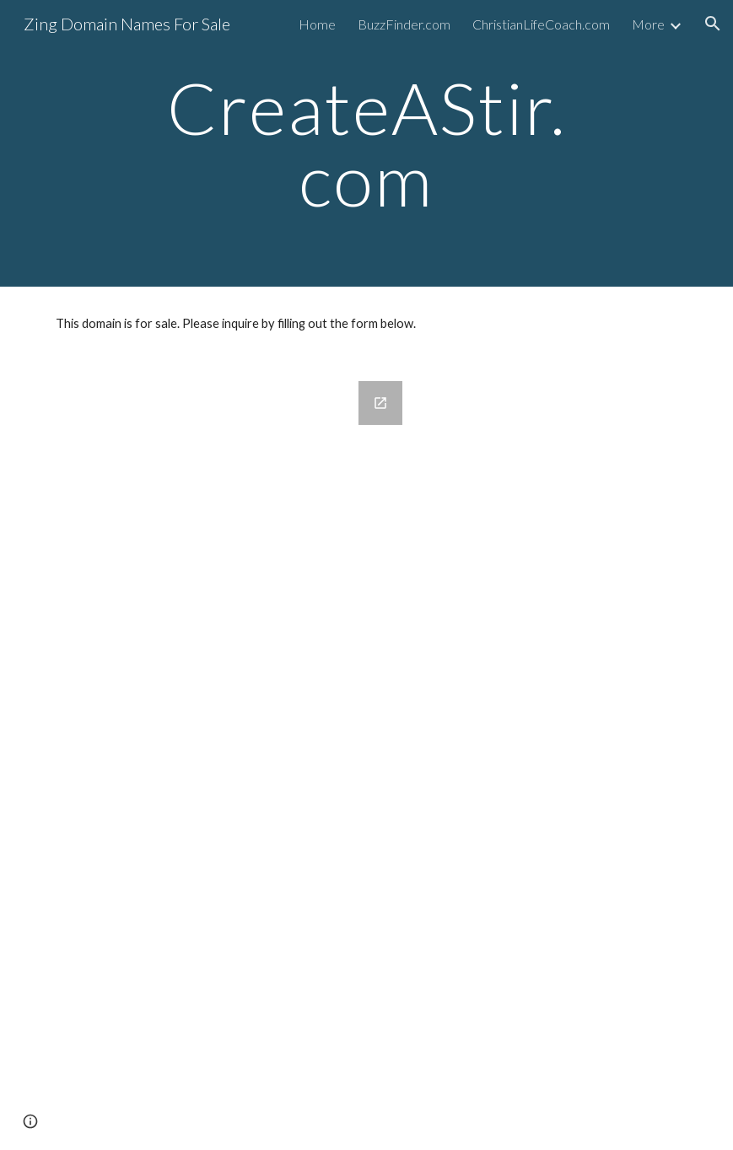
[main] (366, 144)
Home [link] (317, 24)
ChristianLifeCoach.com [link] (541, 24)
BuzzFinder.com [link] (404, 24)
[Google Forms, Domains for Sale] (231, 755)
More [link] (648, 24)
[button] (713, 23)
